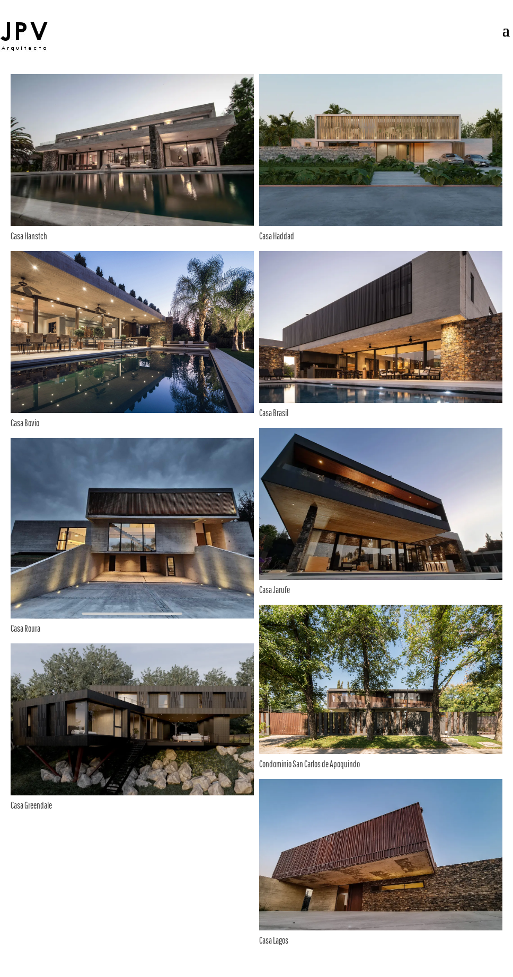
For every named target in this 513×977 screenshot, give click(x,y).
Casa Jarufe (274, 590)
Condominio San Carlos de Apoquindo (309, 764)
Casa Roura (25, 628)
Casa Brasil (273, 413)
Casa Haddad (276, 236)
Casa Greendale (31, 805)
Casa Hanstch (29, 236)
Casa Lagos (273, 940)
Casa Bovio (25, 423)
